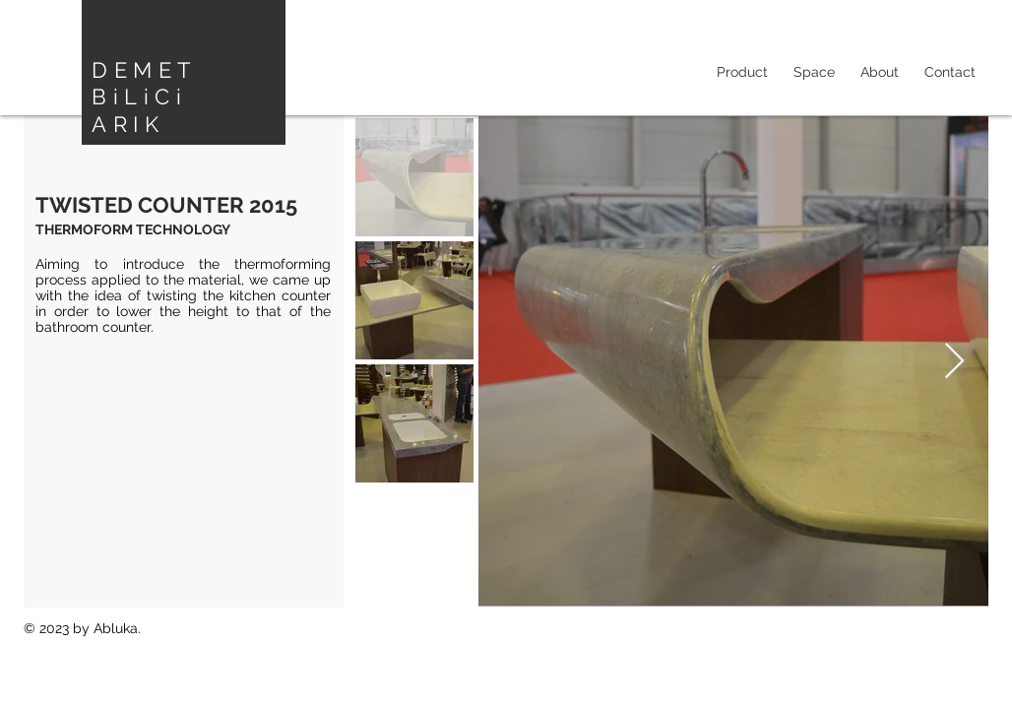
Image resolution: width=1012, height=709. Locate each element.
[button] (814, 72)
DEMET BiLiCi (144, 83)
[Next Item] (954, 362)
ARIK (128, 124)
